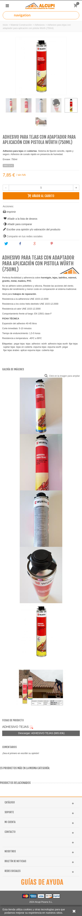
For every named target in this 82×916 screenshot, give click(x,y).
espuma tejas (39, 347)
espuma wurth (54, 347)
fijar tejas (73, 343)
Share (24, 243)
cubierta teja (48, 350)
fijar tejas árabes (11, 350)
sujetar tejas (9, 347)
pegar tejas (19, 343)
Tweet (9, 243)
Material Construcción (21, 25)
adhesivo (36, 343)
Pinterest (57, 243)
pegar (65, 347)
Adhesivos (40, 25)
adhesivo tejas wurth (58, 343)
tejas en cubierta (24, 347)
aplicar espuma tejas (30, 350)
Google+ (40, 243)
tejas (28, 343)
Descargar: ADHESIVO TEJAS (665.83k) (41, 733)
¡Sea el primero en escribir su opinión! (20, 753)
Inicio (5, 25)
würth (44, 343)
